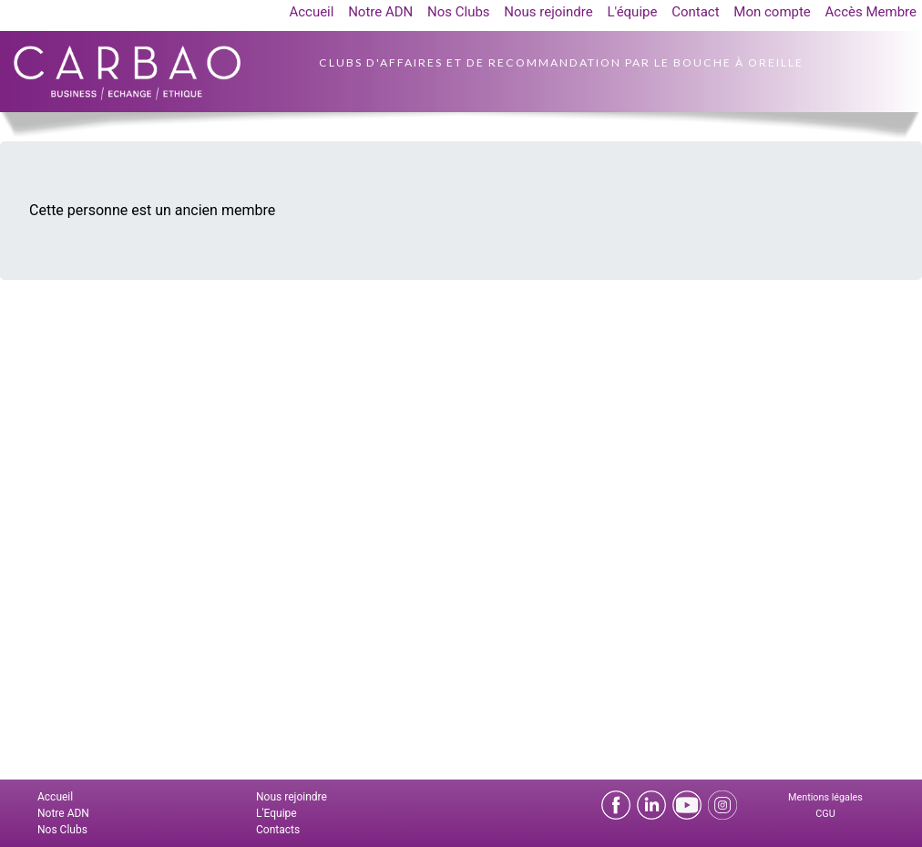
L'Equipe (276, 813)
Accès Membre (871, 12)
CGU (825, 814)
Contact (695, 12)
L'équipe (632, 12)
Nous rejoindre (548, 12)
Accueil (311, 12)
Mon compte (772, 12)
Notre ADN (380, 12)
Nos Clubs (458, 12)
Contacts (278, 829)
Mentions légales (825, 797)
